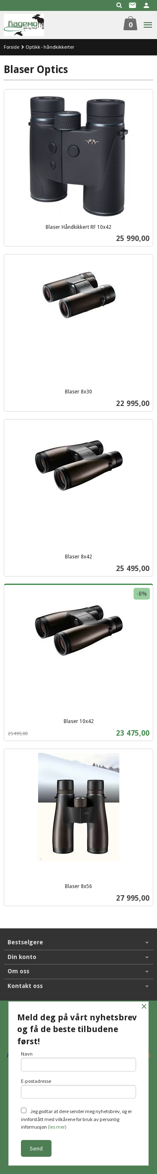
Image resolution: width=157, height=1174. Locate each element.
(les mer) (57, 1127)
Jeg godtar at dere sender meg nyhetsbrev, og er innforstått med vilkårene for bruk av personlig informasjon (76, 1119)
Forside (11, 47)
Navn (78, 1061)
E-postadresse (78, 1088)
